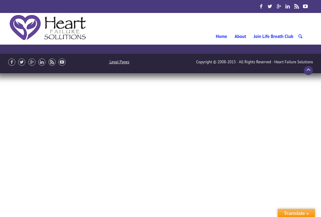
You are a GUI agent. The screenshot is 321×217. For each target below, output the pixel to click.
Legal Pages (119, 61)
